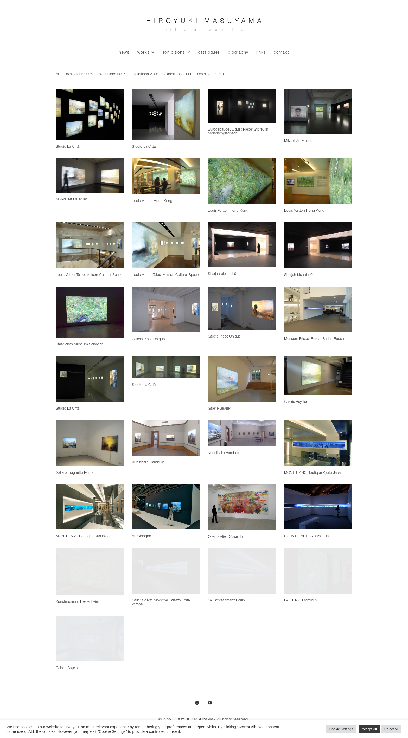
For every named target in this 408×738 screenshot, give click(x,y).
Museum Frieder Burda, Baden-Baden (314, 339)
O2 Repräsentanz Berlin (226, 601)
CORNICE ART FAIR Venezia (306, 536)
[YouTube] (210, 703)
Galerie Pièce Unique (148, 339)
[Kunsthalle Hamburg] (166, 438)
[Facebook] (197, 703)
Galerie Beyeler (219, 409)
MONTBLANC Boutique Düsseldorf (84, 536)
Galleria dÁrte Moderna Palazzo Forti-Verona (161, 602)
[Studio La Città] (90, 114)
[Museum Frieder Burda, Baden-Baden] (318, 309)
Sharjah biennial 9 (222, 274)
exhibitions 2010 (210, 74)
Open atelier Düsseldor (226, 537)
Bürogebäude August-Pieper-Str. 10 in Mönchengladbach (238, 131)
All (58, 74)
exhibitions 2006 (79, 74)
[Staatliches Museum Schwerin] (90, 312)
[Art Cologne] (166, 506)
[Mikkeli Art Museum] (318, 111)
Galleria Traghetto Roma (74, 473)
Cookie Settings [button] (341, 729)
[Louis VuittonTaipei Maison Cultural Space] (90, 245)
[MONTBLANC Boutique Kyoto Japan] (318, 443)
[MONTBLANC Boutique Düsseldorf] (90, 506)
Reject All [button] (391, 729)
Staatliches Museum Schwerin (80, 344)
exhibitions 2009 (177, 74)
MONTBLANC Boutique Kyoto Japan (313, 473)
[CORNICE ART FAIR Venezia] (318, 506)
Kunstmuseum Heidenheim (77, 602)
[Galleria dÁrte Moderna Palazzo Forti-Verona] (166, 570)
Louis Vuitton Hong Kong (152, 201)
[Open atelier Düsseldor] (242, 507)
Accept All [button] (369, 729)
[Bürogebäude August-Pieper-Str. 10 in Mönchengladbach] (242, 106)
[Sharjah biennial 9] (242, 244)
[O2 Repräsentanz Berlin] (242, 570)
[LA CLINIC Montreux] (318, 570)
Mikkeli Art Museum (300, 141)
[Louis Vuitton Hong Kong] (166, 176)
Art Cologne (141, 536)
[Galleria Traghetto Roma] (90, 443)
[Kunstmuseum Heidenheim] (90, 571)
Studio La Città (67, 147)
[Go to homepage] (204, 26)
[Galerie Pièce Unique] (166, 309)
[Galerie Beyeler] (242, 379)
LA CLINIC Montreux (300, 601)
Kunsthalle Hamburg (148, 462)
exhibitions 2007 (112, 74)
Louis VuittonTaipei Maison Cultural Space (89, 275)
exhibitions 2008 (144, 74)
